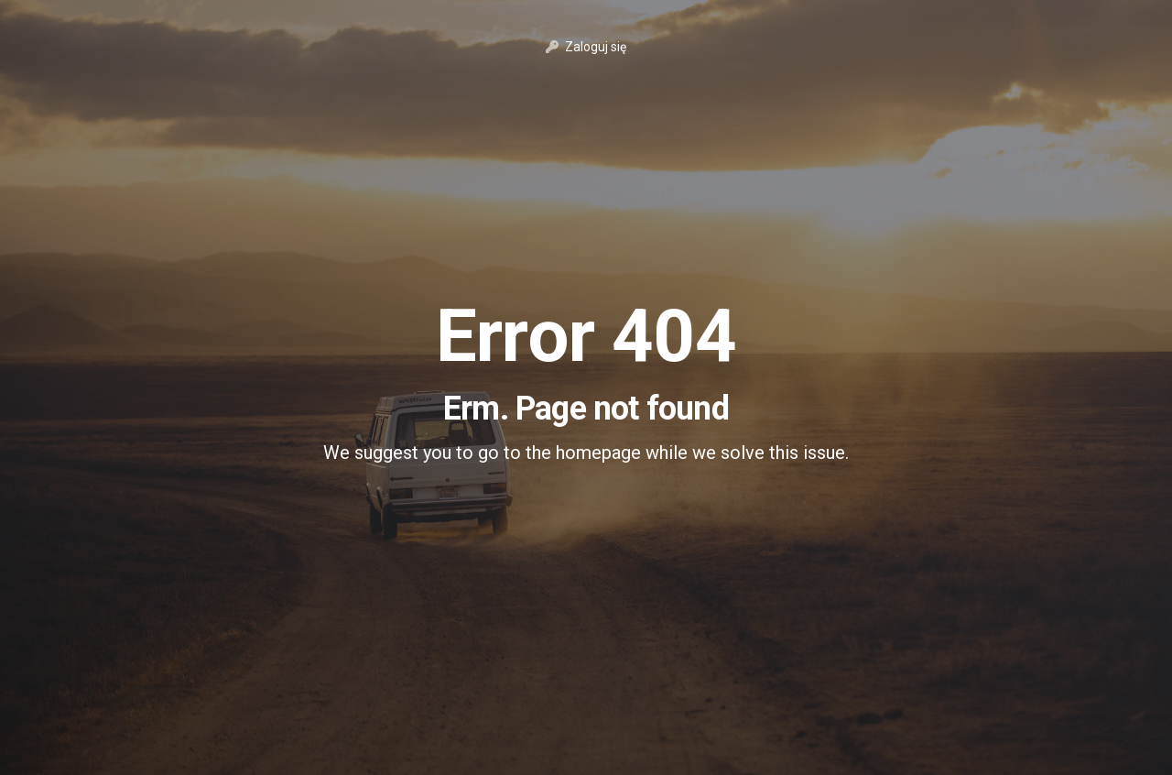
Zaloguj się (586, 46)
